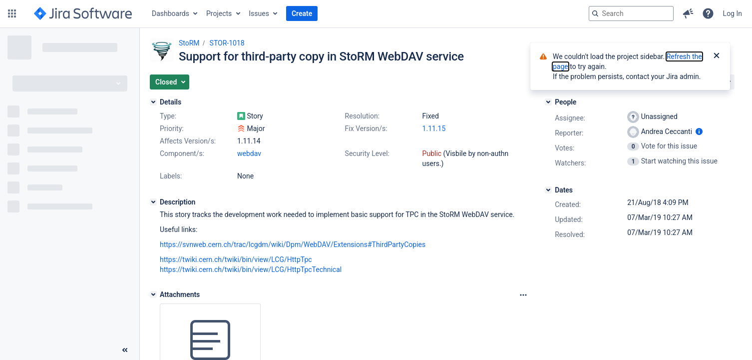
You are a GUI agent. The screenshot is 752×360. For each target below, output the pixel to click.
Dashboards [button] (170, 14)
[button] (12, 14)
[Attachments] (153, 294)
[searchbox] (631, 13)
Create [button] (302, 14)
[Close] (717, 57)
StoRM (189, 43)
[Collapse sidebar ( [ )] (124, 350)
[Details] (153, 102)
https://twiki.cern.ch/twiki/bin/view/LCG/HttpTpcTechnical (251, 270)
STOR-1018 (227, 43)
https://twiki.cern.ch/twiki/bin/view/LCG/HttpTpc (236, 260)
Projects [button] (219, 14)
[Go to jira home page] (83, 14)
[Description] (153, 202)
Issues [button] (259, 14)
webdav (249, 154)
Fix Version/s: (366, 128)
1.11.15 (434, 128)
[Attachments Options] (523, 295)
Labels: (171, 176)
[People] (548, 102)
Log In (732, 14)
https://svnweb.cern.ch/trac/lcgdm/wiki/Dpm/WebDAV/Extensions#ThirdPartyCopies (292, 244)
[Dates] (548, 190)
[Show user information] (699, 132)
